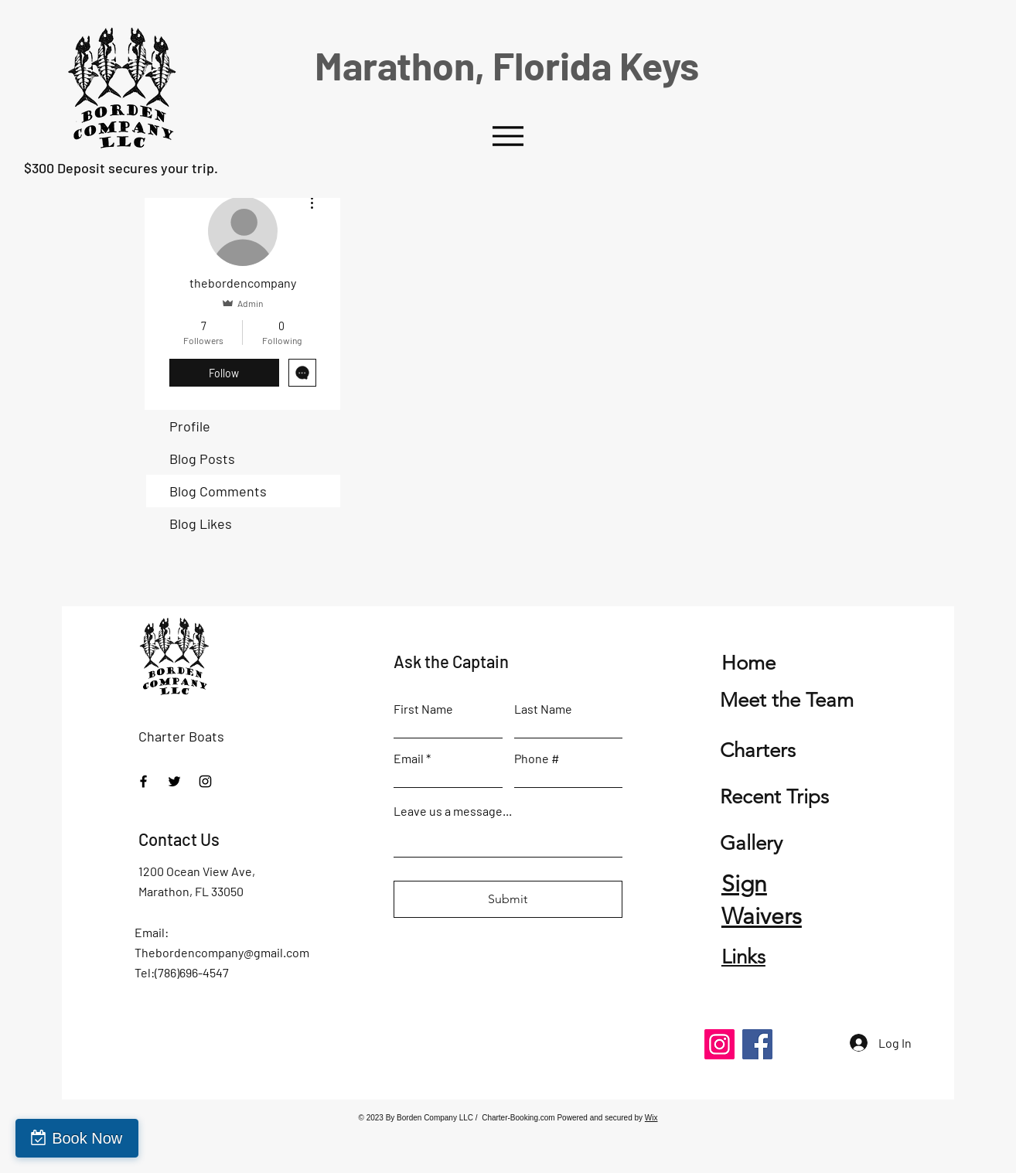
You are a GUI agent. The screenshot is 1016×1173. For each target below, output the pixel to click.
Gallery (751, 843)
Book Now (87, 1138)
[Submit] (508, 899)
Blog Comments (218, 491)
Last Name (543, 709)
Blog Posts (202, 458)
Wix (651, 1117)
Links (743, 957)
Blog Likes (200, 523)
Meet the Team (787, 700)
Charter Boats (181, 736)
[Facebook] (143, 781)
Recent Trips (774, 797)
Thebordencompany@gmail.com (222, 952)
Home (748, 663)
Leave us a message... (453, 811)
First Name (423, 709)
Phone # (537, 758)
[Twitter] (174, 781)
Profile (189, 426)
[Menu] (507, 135)
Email (409, 758)
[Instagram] (205, 781)
